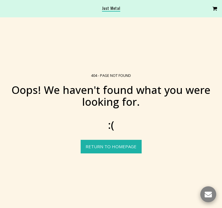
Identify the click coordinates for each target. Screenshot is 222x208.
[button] (6, 8)
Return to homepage (111, 146)
